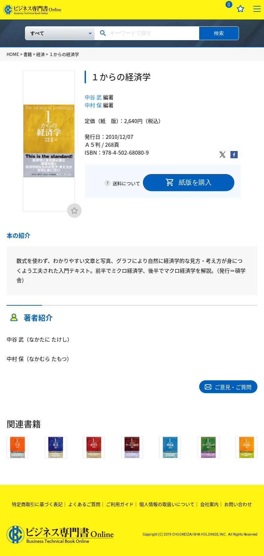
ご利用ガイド (120, 503)
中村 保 (93, 105)
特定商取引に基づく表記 (37, 503)
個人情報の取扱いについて (167, 503)
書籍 (27, 54)
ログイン (209, 9)
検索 (219, 33)
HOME (13, 54)
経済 (40, 54)
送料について (126, 183)
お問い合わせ (238, 503)
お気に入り (240, 9)
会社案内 (209, 503)
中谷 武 (93, 97)
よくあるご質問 (84, 503)
